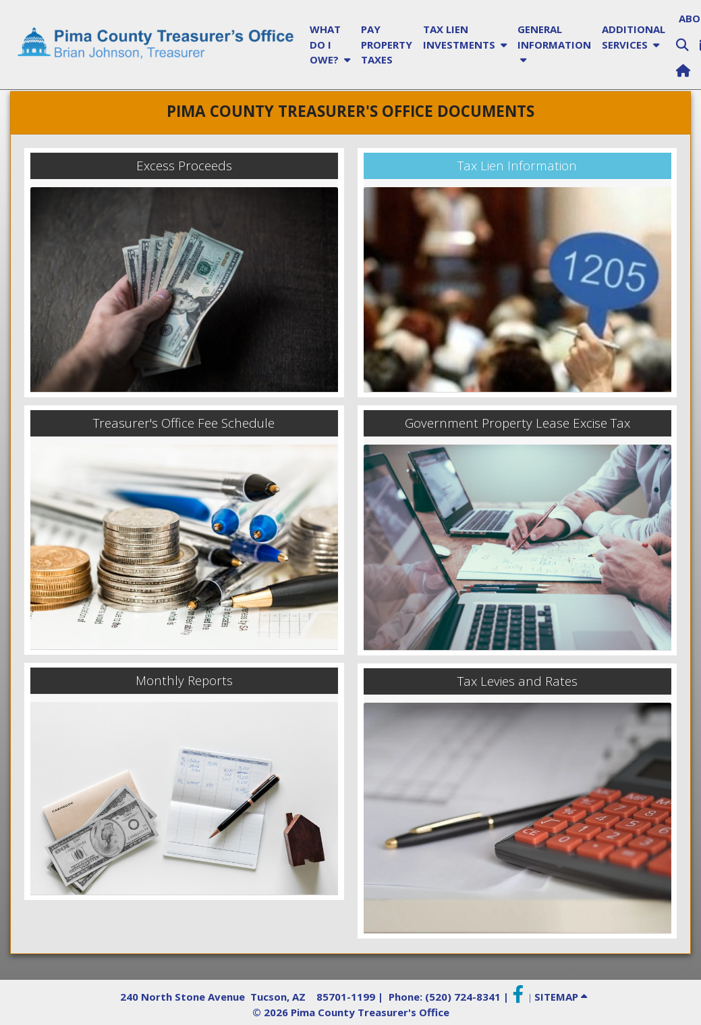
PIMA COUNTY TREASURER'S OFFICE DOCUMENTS (350, 111)
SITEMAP (560, 996)
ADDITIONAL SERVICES (633, 36)
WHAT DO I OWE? (330, 44)
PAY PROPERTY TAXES (386, 44)
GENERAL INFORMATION (554, 44)
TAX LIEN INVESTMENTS (465, 36)
